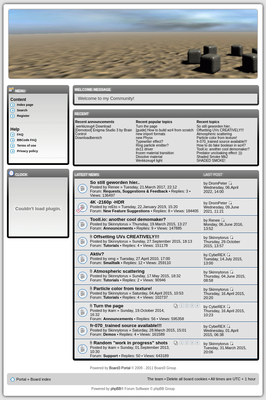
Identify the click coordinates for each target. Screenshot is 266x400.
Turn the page (146, 126)
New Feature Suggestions (126, 211)
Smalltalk (111, 263)
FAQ (20, 134)
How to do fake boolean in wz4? (221, 145)
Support (110, 356)
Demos (109, 334)
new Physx (144, 138)
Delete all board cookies (187, 379)
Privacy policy (27, 151)
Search (22, 110)
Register (23, 116)
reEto (112, 207)
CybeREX (217, 255)
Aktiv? (97, 254)
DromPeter (218, 183)
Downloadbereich (88, 138)
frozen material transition (155, 153)
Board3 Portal (119, 368)
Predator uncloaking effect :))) (219, 153)
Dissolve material (149, 157)
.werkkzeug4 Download (93, 126)
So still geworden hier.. (214, 126)
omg (111, 259)
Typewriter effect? (149, 141)
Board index (40, 379)
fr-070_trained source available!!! (222, 141)
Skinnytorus (118, 224)
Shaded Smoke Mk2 (212, 157)
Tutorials (111, 245)
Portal (21, 379)
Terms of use (26, 145)
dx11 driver (144, 149)
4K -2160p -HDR (107, 202)
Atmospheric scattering (214, 134)
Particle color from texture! (217, 138)
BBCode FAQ (27, 140)
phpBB (115, 389)
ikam (112, 310)
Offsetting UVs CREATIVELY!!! (220, 130)
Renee (113, 187)
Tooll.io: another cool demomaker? (223, 149)
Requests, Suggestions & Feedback (135, 191)
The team (155, 379)
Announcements (118, 228)
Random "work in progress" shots (131, 342)
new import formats (150, 134)
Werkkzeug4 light (149, 160)
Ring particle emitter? (152, 145)
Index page (25, 104)
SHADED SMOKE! (211, 160)
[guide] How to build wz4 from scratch (164, 130)
